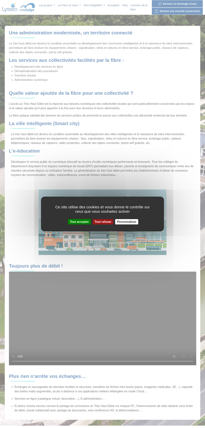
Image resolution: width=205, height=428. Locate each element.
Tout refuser (102, 221)
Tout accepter (79, 221)
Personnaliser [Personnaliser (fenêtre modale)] (126, 221)
